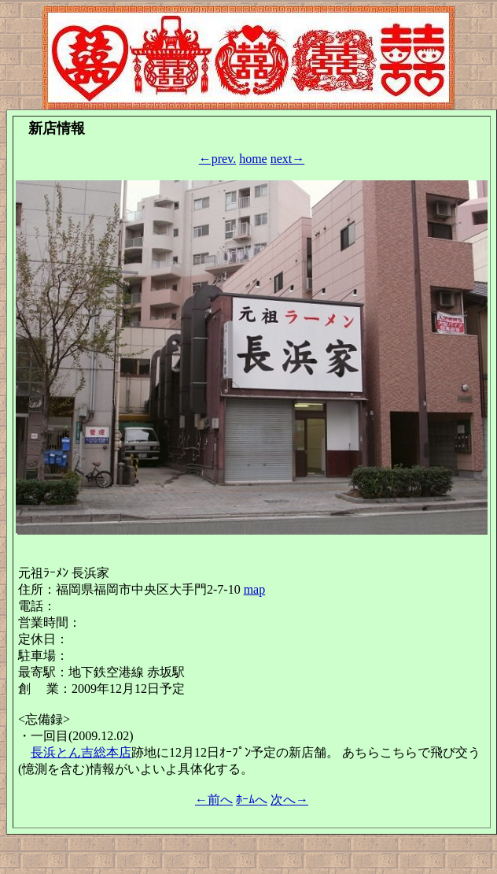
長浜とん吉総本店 (81, 752)
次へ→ (289, 799)
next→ (288, 158)
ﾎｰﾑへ (251, 799)
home (253, 158)
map (255, 589)
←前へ (214, 799)
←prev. (217, 158)
